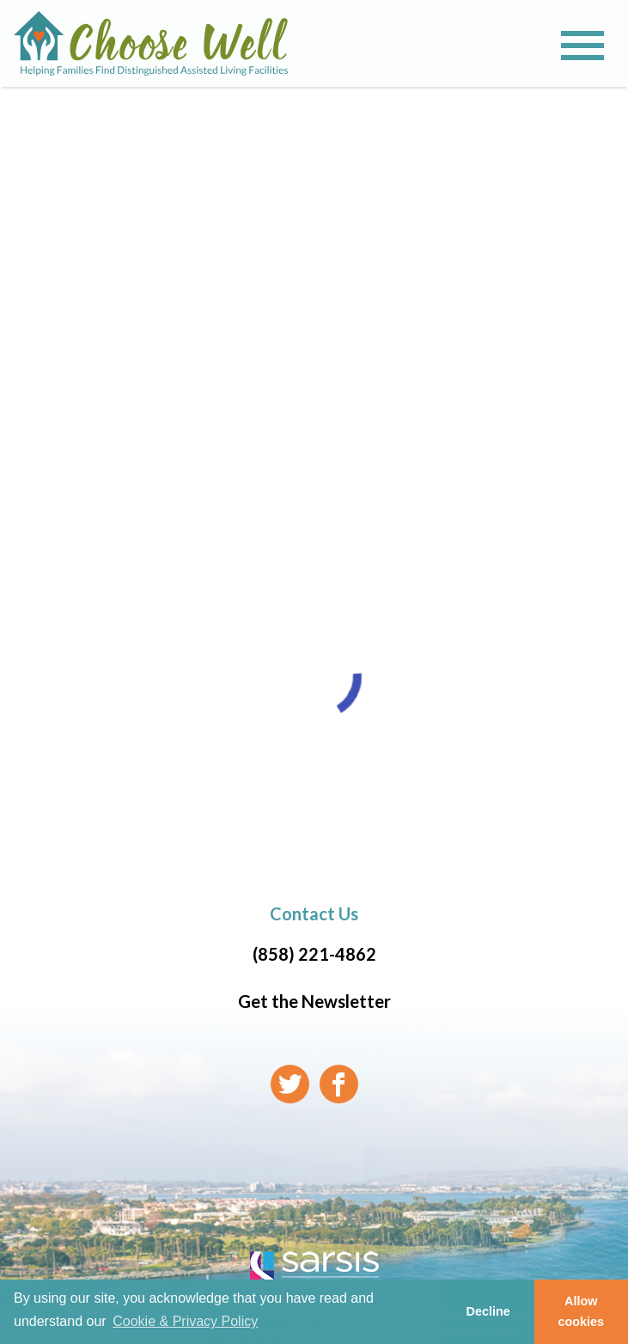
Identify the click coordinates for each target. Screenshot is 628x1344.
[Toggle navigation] (582, 45)
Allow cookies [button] (581, 1311)
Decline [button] (487, 1311)
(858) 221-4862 (314, 954)
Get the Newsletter (314, 1001)
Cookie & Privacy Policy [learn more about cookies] (185, 1321)
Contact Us (314, 913)
